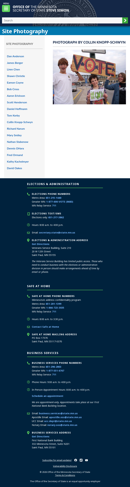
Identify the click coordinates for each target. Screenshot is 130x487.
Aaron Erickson (16, 95)
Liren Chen (13, 69)
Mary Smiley (14, 135)
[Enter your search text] (62, 20)
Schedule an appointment (47, 396)
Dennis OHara (15, 148)
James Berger (15, 62)
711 (54, 205)
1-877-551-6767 (55, 370)
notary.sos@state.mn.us (62, 425)
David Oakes (14, 168)
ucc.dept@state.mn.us (58, 421)
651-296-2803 (53, 366)
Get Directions (40, 244)
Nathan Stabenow (17, 141)
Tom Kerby (13, 115)
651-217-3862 (56, 217)
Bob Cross (13, 89)
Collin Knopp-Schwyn (20, 122)
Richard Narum (16, 128)
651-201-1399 (53, 303)
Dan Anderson (15, 56)
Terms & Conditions (65, 475)
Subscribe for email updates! (57, 460)
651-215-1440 (53, 197)
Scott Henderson (17, 102)
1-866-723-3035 (55, 307)
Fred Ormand (15, 154)
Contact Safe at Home (45, 326)
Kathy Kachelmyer (18, 161)
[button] (125, 20)
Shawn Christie (16, 75)
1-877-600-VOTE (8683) (59, 201)
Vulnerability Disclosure (65, 466)
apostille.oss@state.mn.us (65, 417)
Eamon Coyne (15, 82)
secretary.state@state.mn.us (57, 232)
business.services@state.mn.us (58, 413)
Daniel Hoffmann (17, 108)
